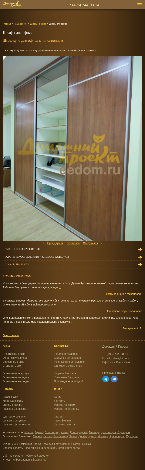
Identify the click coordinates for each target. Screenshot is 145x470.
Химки (65, 432)
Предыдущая (55, 243)
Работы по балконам (66, 408)
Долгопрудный (78, 432)
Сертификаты (62, 420)
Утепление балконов (66, 377)
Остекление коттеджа (16, 377)
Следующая (90, 243)
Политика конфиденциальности (44, 447)
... (60, 287)
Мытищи (94, 432)
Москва (29, 432)
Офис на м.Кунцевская (116, 362)
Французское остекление (69, 361)
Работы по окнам (64, 404)
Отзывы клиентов (65, 424)
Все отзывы (11, 335)
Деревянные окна (13, 361)
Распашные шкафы (15, 408)
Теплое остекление (66, 353)
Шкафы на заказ (38, 24)
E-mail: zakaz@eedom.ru (117, 358)
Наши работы (20, 24)
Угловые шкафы (12, 404)
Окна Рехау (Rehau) (15, 357)
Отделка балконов (65, 373)
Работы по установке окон (24, 249)
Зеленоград (52, 432)
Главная (7, 24)
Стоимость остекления (68, 365)
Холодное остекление (67, 357)
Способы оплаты (13, 447)
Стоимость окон (12, 365)
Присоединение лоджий (68, 381)
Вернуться (73, 243)
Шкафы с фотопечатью (17, 424)
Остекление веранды (16, 381)
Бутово (39, 432)
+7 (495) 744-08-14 (83, 5)
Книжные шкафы (13, 400)
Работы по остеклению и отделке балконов (37, 256)
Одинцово (123, 432)
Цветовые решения (14, 416)
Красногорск (108, 432)
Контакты (59, 400)
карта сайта (72, 447)
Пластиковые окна (14, 353)
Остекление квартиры (16, 373)
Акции (57, 396)
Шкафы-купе (10, 396)
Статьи (58, 416)
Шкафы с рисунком (14, 420)
